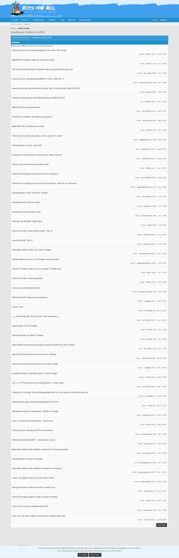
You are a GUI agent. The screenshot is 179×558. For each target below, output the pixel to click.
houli (150, 405)
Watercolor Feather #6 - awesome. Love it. (33, 439)
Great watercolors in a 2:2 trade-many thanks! (35, 259)
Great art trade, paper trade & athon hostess (35, 496)
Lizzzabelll (148, 311)
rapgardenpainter (144, 187)
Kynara (147, 101)
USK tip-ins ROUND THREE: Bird (27, 221)
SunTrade (146, 320)
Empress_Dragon (146, 292)
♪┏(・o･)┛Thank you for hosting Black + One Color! (38, 382)
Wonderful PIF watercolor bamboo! (29, 297)
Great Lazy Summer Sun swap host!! (30, 164)
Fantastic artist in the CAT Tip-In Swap (31, 249)
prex (148, 272)
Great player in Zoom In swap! (27, 458)
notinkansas (145, 149)
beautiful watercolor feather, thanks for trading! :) (37, 468)
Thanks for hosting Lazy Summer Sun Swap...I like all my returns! (44, 183)
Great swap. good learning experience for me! (35, 401)
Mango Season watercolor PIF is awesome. (33, 487)
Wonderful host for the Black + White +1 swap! (35, 411)
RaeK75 (148, 54)
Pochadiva (146, 453)
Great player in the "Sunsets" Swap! (30, 192)
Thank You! (17, 306)
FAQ (62, 20)
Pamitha (146, 235)
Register (27, 24)
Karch (148, 424)
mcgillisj (147, 301)
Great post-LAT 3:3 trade (24, 325)
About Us (72, 20)
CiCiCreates (146, 196)
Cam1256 (148, 396)
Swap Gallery (85, 20)
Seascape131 (145, 482)
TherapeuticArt (145, 253)
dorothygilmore (145, 463)
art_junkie (147, 73)
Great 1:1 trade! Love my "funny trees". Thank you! (36, 268)
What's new (38, 20)
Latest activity (16, 24)
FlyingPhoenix (147, 216)
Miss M (148, 92)
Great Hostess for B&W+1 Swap (27, 335)
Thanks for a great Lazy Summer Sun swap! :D (35, 173)
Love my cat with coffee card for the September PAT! (39, 515)
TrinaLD (148, 377)
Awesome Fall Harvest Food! (26, 211)
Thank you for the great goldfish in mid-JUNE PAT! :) (38, 78)
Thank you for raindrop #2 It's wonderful (32, 430)
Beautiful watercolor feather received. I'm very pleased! (40, 449)
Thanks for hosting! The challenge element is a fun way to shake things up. (50, 392)
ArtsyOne (147, 444)
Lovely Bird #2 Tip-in (22, 240)
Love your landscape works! (26, 287)
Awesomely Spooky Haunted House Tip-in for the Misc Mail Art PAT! (46, 88)
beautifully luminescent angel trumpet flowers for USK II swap (43, 344)
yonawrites (147, 510)
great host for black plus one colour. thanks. (34, 354)
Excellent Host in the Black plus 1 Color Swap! (34, 373)
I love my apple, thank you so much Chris (33, 477)
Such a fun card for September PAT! (30, 506)
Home (15, 20)
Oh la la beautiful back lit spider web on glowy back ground (42, 69)
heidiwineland (147, 434)
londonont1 (147, 120)
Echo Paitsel (146, 111)
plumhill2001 (146, 177)
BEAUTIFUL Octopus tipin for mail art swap (33, 59)
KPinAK (149, 64)
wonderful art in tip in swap (26, 202)
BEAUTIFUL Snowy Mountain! (26, 107)
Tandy (149, 225)
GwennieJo (146, 415)
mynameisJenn (145, 82)
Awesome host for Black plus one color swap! (35, 363)
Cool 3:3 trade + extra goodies (27, 278)
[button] (30, 20)
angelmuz (147, 206)
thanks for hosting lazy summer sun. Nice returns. (37, 154)
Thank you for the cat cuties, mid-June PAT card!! (37, 135)
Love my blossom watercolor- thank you (32, 420)
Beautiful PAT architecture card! (28, 126)
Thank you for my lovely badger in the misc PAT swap (39, 50)
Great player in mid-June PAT (27, 145)
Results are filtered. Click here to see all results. (32, 46)
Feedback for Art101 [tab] (20, 37)
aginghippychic (145, 140)
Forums (24, 20)
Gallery (52, 20)
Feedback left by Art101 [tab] (41, 37)
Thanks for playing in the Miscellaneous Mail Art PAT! (38, 97)
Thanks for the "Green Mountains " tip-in (32, 230)
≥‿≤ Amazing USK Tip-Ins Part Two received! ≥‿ (36, 316)
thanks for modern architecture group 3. (32, 116)
